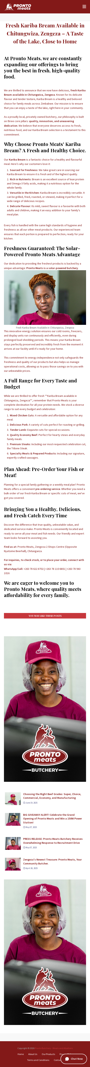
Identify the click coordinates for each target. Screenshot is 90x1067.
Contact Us (59, 1060)
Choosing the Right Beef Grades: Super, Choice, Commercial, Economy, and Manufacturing (52, 796)
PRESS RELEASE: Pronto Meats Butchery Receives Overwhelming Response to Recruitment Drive (53, 841)
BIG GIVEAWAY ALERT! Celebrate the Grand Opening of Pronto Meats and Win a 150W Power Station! (52, 818)
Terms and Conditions (38, 1060)
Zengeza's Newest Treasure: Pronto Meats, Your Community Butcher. (52, 861)
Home (21, 1054)
